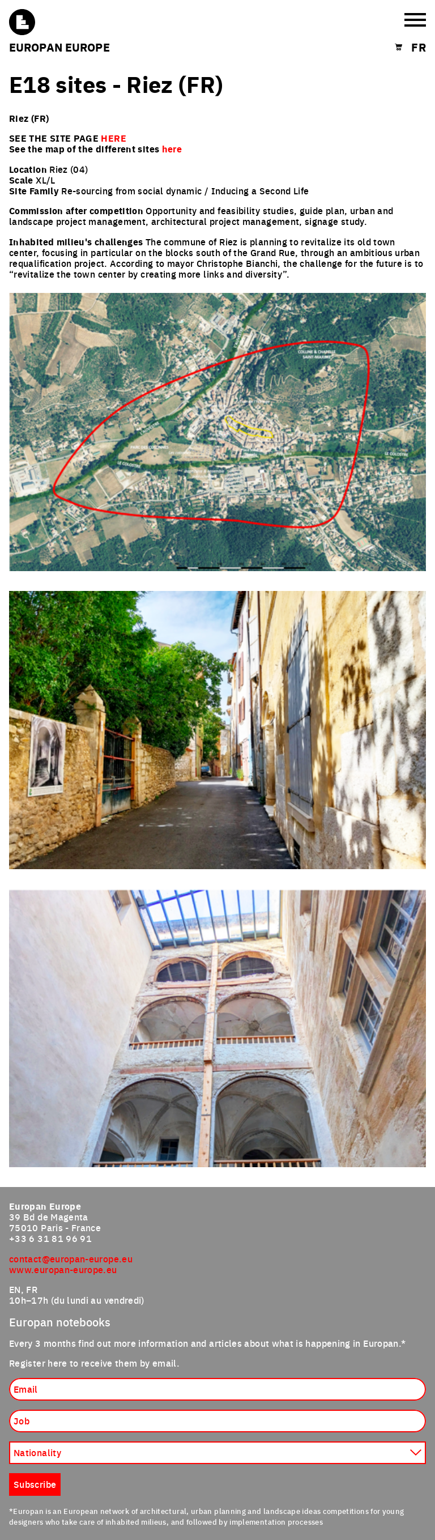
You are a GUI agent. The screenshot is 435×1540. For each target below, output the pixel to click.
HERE (113, 137)
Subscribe (35, 1484)
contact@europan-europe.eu (71, 1258)
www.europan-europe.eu (63, 1269)
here (172, 148)
